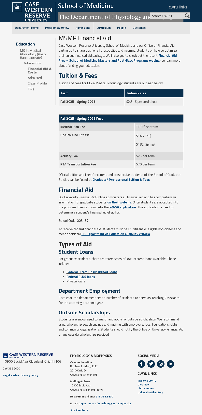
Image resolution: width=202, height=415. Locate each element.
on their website (119, 202)
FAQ (31, 89)
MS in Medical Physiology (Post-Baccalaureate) (33, 54)
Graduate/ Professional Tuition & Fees (121, 179)
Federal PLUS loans (80, 276)
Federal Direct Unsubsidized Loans (91, 272)
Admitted (35, 78)
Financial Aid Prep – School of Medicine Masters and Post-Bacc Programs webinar (118, 58)
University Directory (150, 392)
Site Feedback (79, 410)
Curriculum (104, 28)
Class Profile (37, 83)
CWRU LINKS (147, 373)
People (121, 28)
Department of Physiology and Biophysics (105, 403)
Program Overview (57, 28)
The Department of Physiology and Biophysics (120, 16)
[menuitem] (168, 381)
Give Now (144, 384)
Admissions (83, 28)
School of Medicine (86, 5)
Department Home (27, 28)
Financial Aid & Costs (39, 70)
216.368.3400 (104, 396)
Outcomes (139, 28)
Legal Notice (11, 375)
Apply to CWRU (147, 381)
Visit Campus (146, 388)
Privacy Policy (29, 375)
